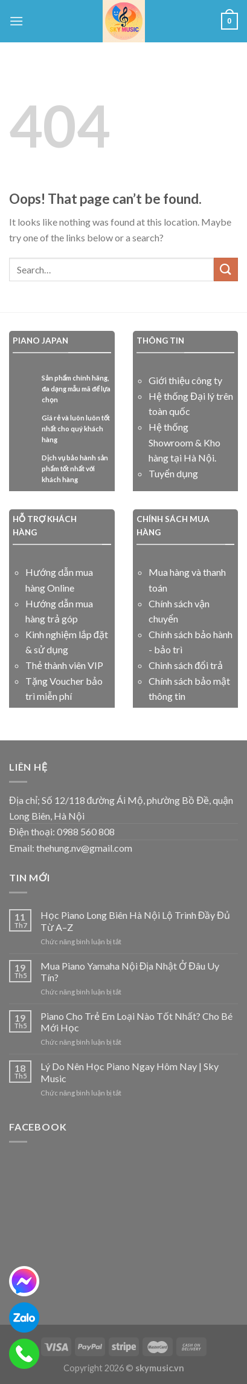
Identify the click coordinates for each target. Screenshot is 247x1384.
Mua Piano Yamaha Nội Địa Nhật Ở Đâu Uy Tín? (129, 971)
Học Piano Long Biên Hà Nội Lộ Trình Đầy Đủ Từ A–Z (135, 920)
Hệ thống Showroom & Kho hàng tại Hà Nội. (184, 442)
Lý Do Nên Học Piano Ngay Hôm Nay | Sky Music (129, 1071)
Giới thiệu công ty (185, 380)
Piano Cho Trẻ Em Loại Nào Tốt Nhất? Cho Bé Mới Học (136, 1021)
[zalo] (24, 1317)
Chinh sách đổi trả (186, 665)
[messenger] (24, 1281)
